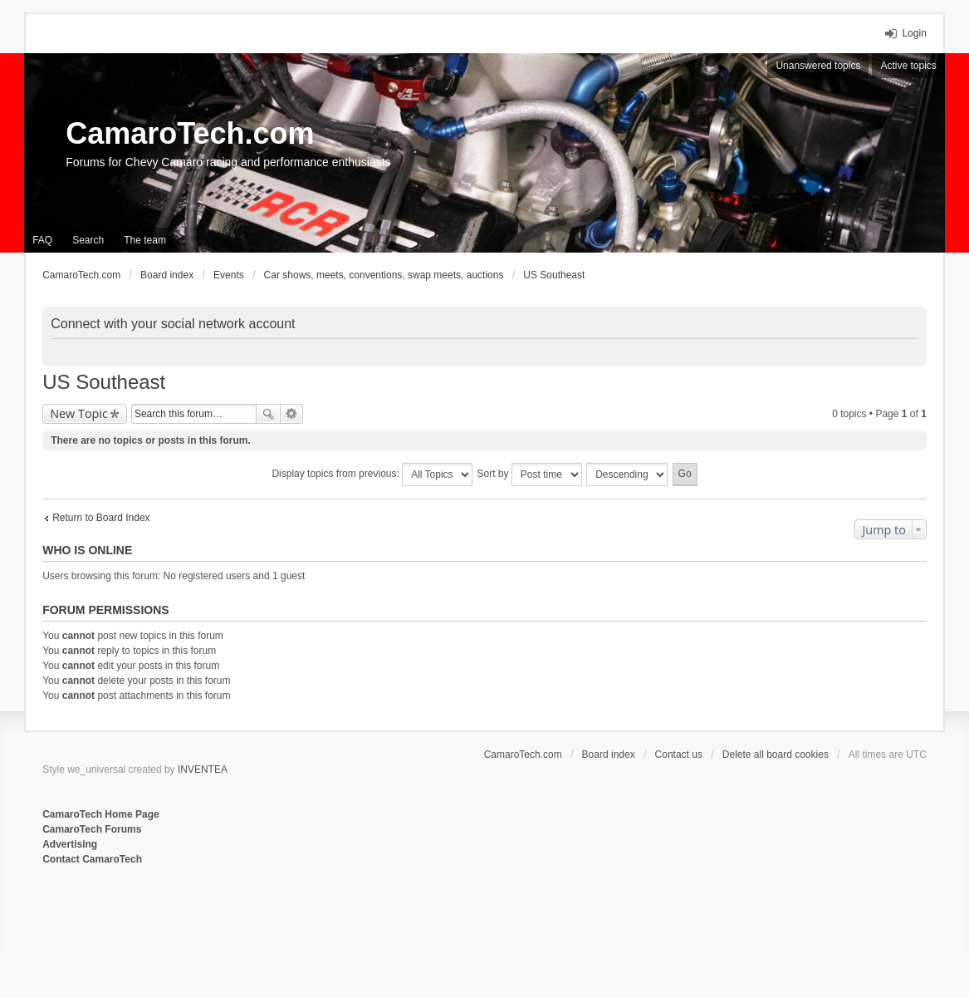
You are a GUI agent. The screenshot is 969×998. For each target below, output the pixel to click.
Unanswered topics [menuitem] (818, 65)
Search (268, 414)
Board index (608, 754)
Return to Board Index (100, 518)
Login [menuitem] (914, 33)
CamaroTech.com (190, 133)
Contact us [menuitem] (678, 754)
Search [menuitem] (88, 240)
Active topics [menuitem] (908, 65)
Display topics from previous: (372, 474)
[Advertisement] (245, 921)
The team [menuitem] (145, 240)
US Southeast (103, 382)
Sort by (529, 474)
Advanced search (292, 414)
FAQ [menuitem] (42, 240)
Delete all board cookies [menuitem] (775, 754)
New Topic (79, 413)
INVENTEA (203, 769)
